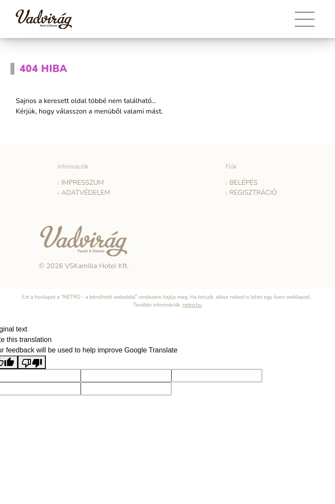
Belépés (244, 182)
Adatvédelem (85, 191)
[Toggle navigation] (305, 22)
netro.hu (192, 303)
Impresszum (82, 182)
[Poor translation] (32, 360)
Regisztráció (253, 191)
